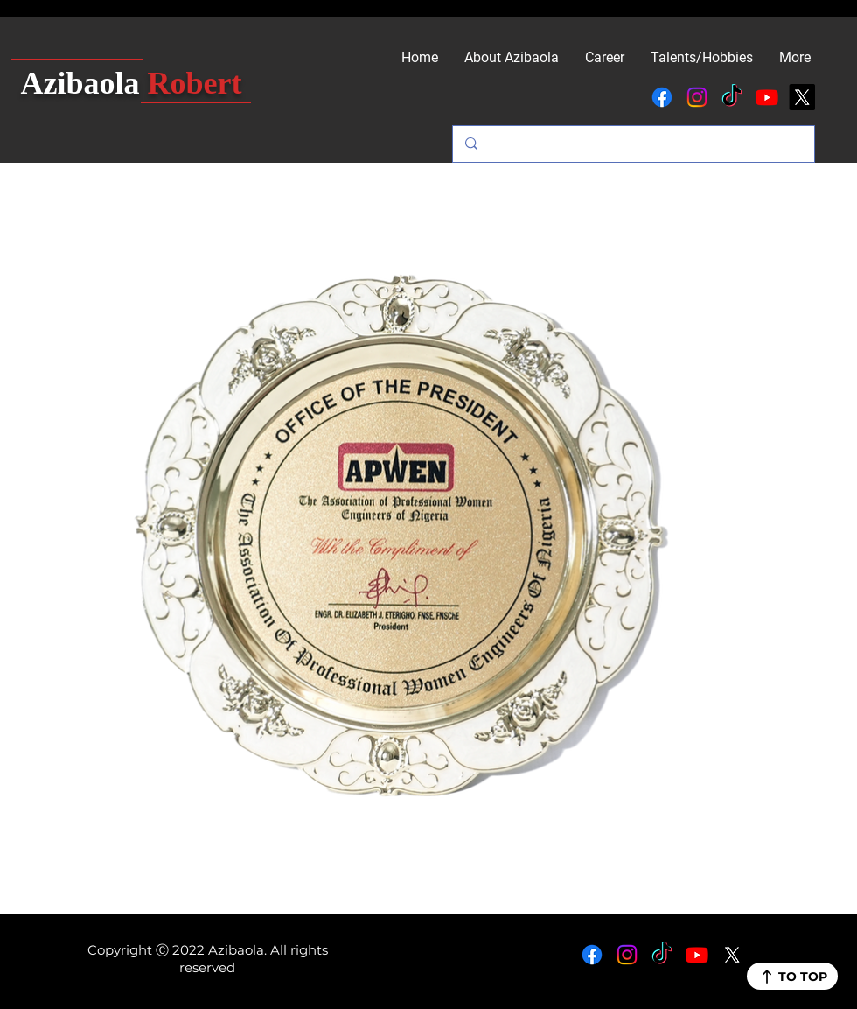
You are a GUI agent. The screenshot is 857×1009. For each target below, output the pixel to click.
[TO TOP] (792, 976)
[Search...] (632, 144)
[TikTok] (732, 97)
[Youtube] (767, 97)
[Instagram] (697, 97)
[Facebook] (662, 97)
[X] (802, 97)
